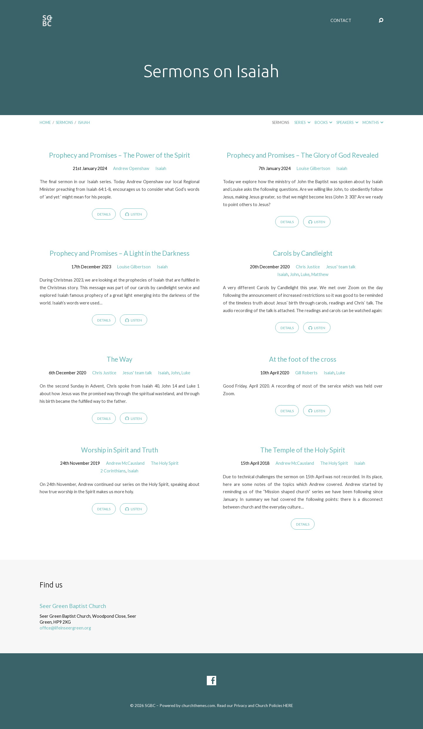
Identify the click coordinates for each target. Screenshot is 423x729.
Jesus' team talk (340, 266)
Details (103, 214)
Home (45, 122)
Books (323, 122)
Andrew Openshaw (131, 168)
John (294, 274)
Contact (340, 20)
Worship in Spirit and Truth (119, 450)
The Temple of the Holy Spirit (302, 450)
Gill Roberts (306, 372)
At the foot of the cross (302, 359)
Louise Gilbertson (313, 168)
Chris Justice (308, 266)
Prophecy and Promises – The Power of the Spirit (119, 155)
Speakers (347, 122)
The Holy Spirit (165, 463)
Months (372, 122)
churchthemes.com (198, 705)
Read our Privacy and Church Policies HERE (255, 705)
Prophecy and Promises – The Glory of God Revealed (303, 155)
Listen (133, 214)
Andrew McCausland (125, 463)
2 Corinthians (113, 470)
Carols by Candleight (303, 253)
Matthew (319, 274)
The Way (119, 359)
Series (302, 122)
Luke (305, 274)
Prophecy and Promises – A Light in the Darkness (119, 253)
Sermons (64, 122)
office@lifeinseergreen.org (65, 627)
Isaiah (84, 122)
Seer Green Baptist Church (73, 605)
